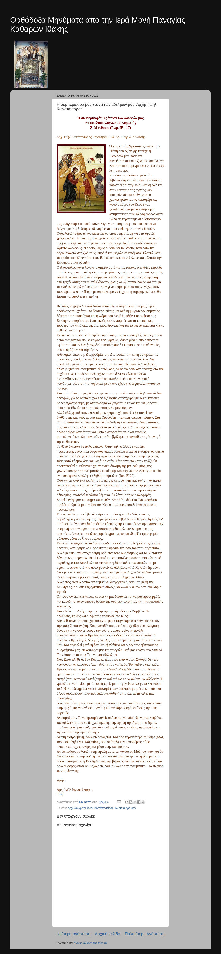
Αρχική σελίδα (107, 934)
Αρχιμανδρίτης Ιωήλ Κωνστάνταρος (91, 808)
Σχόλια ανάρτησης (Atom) (90, 942)
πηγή (60, 794)
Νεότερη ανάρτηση (73, 934)
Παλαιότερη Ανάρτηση (144, 934)
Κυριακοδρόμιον (125, 808)
